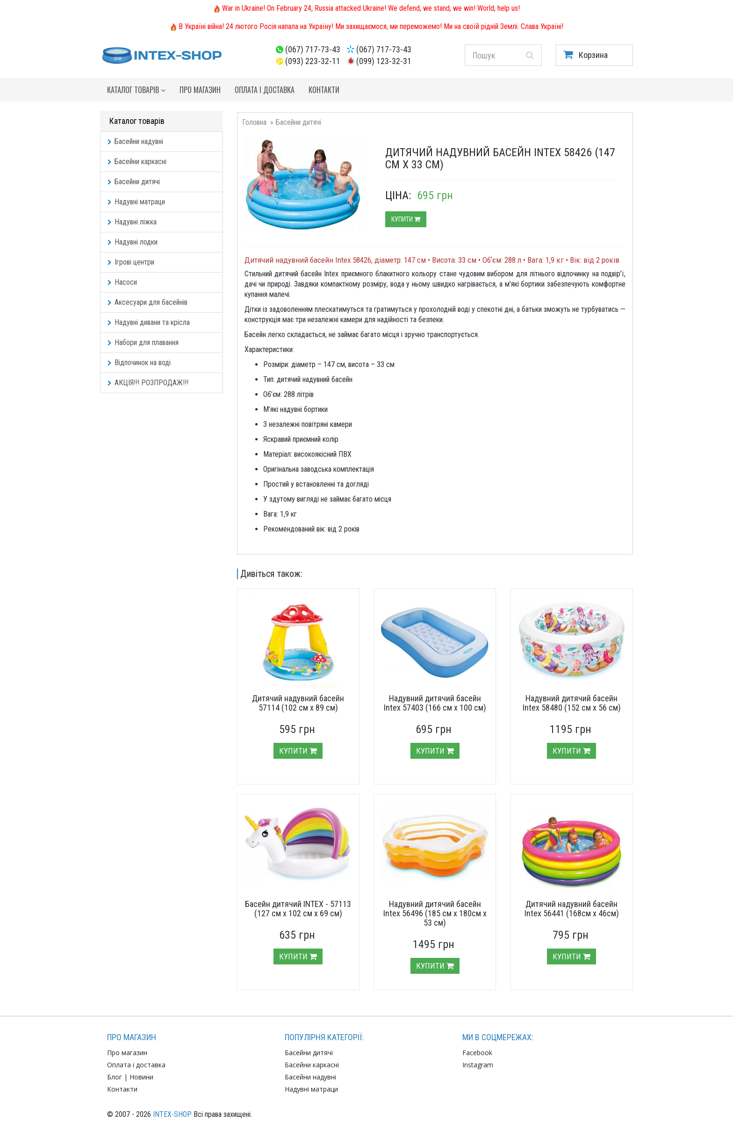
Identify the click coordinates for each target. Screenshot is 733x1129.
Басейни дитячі (134, 181)
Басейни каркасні (137, 161)
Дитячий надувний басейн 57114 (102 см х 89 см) (298, 702)
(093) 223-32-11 (312, 61)
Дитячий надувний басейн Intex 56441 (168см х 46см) (572, 908)
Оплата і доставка (265, 89)
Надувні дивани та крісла (149, 322)
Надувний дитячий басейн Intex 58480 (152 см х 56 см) (572, 702)
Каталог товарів (136, 89)
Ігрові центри (131, 262)
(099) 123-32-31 (383, 61)
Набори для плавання (143, 342)
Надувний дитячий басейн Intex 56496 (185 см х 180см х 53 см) (435, 913)
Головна (254, 122)
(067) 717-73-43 (312, 49)
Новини (141, 1076)
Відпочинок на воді (139, 362)
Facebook (477, 1052)
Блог (114, 1076)
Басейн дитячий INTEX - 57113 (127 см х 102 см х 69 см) (298, 908)
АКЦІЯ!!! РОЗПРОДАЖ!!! (148, 382)
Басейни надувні (135, 141)
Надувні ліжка (132, 221)
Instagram (477, 1064)
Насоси (122, 282)
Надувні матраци (136, 201)
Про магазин (200, 89)
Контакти (324, 89)
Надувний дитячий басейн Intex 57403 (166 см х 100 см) (435, 702)
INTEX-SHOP (172, 1114)
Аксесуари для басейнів (147, 302)
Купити (405, 219)
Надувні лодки (133, 241)
